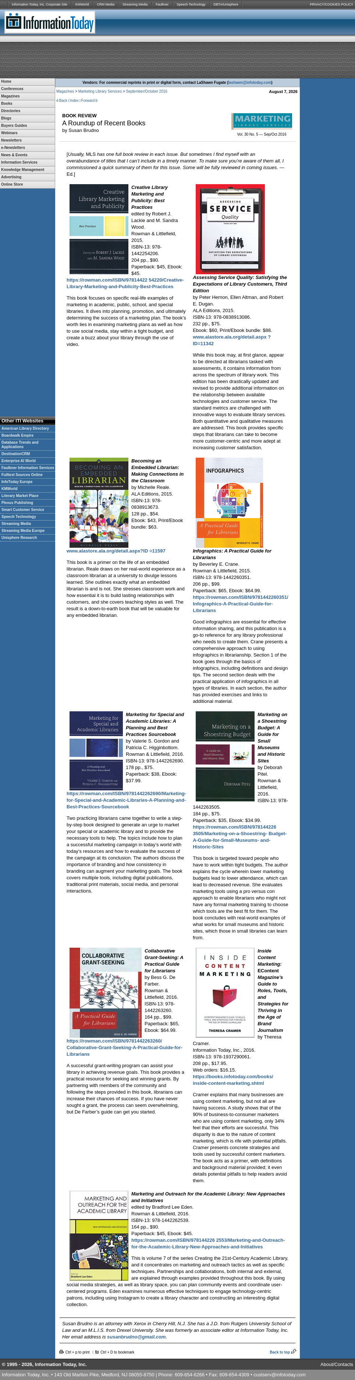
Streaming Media (135, 4)
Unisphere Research (19, 538)
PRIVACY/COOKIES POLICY (331, 4)
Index (74, 101)
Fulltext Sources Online (22, 475)
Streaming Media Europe (23, 531)
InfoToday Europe (16, 482)
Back (63, 101)
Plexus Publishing (17, 503)
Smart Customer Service (22, 510)
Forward (88, 101)
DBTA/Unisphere (226, 4)
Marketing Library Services (100, 91)
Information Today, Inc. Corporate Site (39, 4)
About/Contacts (336, 1364)
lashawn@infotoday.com (249, 83)
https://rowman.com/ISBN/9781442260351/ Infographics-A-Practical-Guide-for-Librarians (240, 603)
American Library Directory (25, 428)
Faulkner (162, 4)
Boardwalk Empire (17, 435)
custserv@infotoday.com (279, 1374)
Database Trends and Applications (20, 444)
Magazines (65, 91)
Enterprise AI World (18, 461)
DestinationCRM (15, 454)
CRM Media (106, 4)
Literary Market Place (20, 496)
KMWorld (82, 4)
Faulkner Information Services (27, 468)
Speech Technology (191, 4)
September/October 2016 (146, 91)
